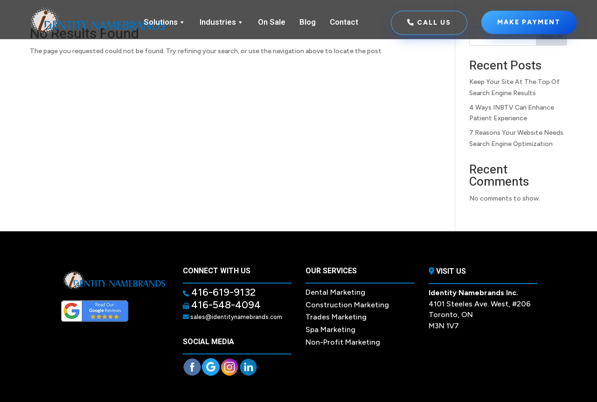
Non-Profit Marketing (342, 342)
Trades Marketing (336, 316)
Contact (344, 22)
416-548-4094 (225, 304)
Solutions (165, 22)
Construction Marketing (347, 304)
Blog (307, 22)
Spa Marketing (330, 329)
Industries (222, 22)
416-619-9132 (222, 292)
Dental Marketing (335, 292)
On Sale (271, 22)
